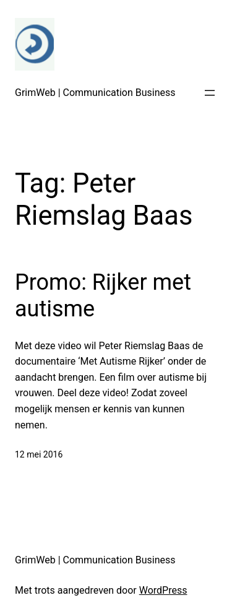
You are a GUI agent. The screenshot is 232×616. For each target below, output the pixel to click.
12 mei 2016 (38, 454)
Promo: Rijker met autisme (103, 295)
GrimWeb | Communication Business (95, 92)
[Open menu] (209, 92)
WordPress (163, 590)
